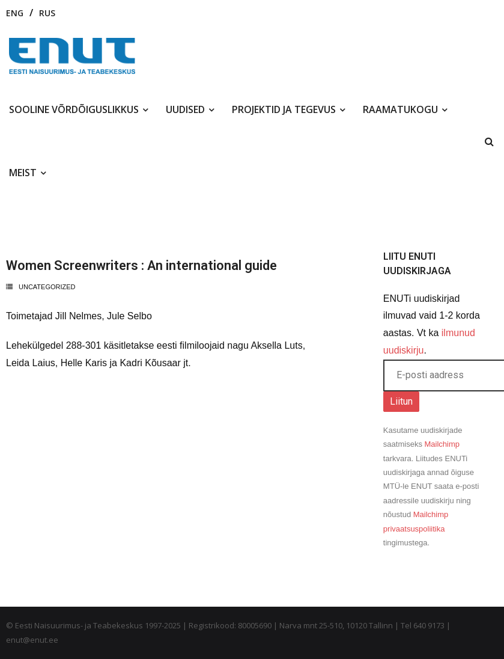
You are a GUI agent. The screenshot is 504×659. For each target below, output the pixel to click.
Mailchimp (442, 444)
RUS (47, 13)
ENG (14, 13)
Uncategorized (47, 286)
